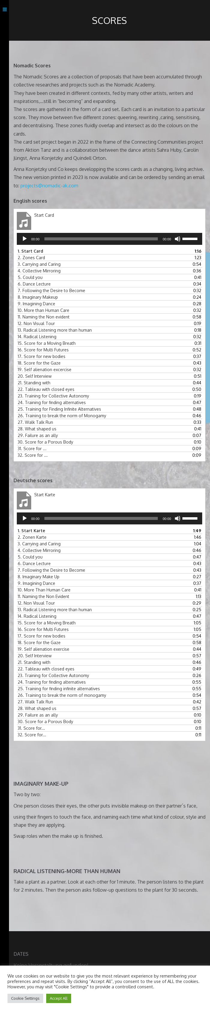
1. (30, 251)
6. (34, 283)
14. (37, 336)
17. (41, 356)
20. (35, 376)
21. (34, 382)
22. (46, 389)
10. (43, 310)
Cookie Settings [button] (25, 998)
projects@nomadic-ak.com (49, 186)
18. (39, 362)
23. (53, 395)
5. (30, 277)
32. (33, 455)
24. (52, 402)
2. (31, 257)
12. (36, 323)
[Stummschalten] (178, 239)
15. (47, 343)
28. (37, 428)
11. (44, 316)
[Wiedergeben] (25, 239)
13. (55, 330)
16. (43, 349)
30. (45, 441)
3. (39, 264)
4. (39, 270)
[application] (109, 239)
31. (32, 448)
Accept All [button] (59, 998)
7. (51, 290)
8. (38, 297)
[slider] (101, 238)
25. (59, 409)
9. (36, 303)
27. (35, 422)
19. (44, 369)
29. (38, 435)
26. (62, 415)
